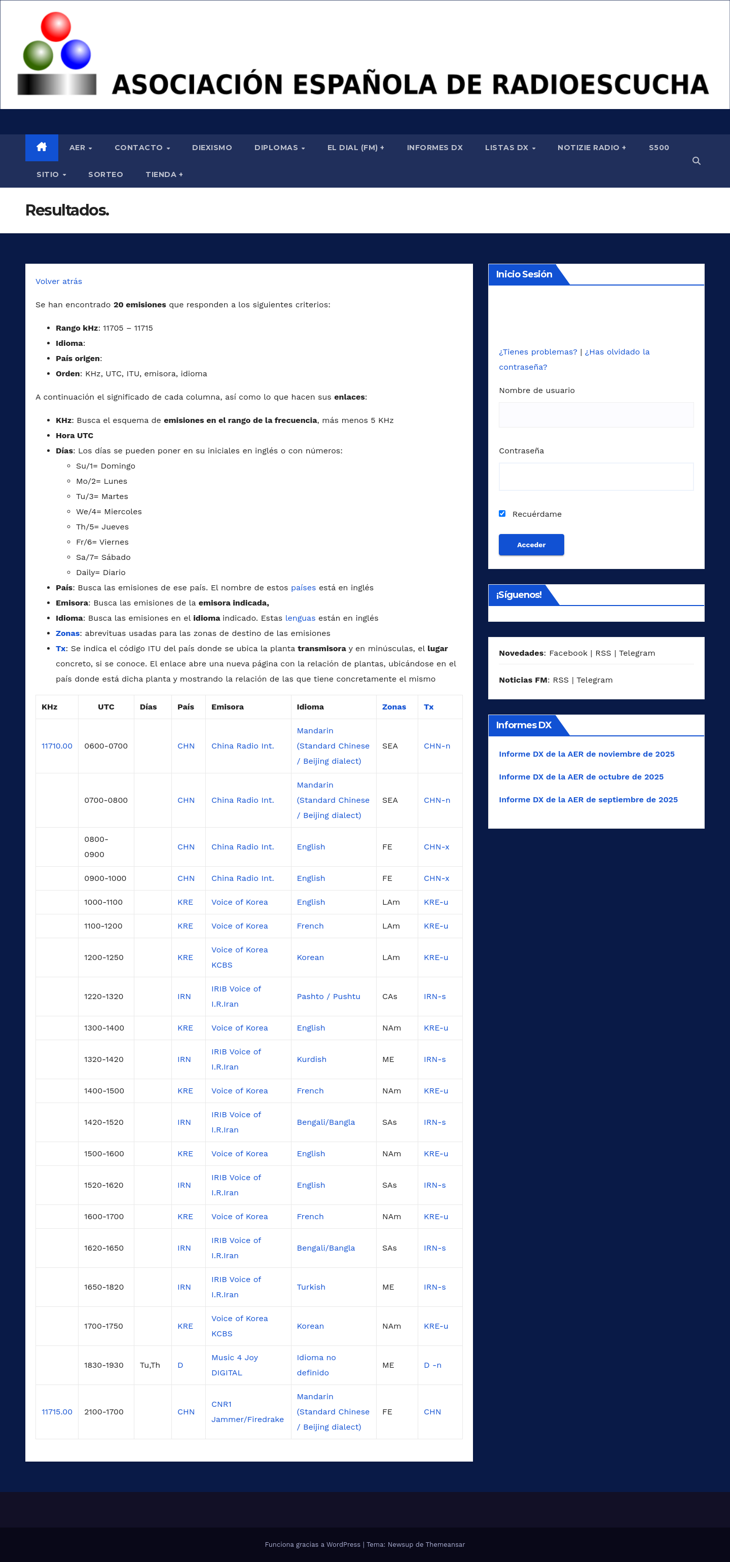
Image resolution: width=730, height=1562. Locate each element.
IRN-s (435, 996)
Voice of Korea (239, 902)
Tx (60, 648)
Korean (310, 957)
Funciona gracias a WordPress (313, 1544)
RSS (603, 653)
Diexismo (212, 147)
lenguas (300, 618)
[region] (365, 54)
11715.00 (57, 1411)
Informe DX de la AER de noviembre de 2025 (587, 754)
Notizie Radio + (592, 147)
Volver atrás (58, 281)
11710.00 (57, 746)
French (310, 926)
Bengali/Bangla (326, 1122)
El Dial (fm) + (356, 147)
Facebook (568, 653)
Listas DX (508, 147)
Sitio (48, 174)
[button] (696, 161)
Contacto (140, 147)
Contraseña (521, 450)
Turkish (311, 1287)
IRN (184, 996)
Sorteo (105, 174)
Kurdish (312, 1059)
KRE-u (436, 902)
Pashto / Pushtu (329, 996)
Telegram (637, 653)
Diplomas (277, 147)
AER (78, 147)
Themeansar (445, 1544)
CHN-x (436, 846)
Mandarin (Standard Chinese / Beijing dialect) (333, 746)
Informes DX (435, 147)
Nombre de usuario (537, 390)
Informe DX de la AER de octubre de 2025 (581, 777)
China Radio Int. (242, 746)
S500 (659, 147)
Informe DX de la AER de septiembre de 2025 (588, 799)
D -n (433, 1365)
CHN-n (437, 746)
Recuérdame (530, 514)
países (303, 587)
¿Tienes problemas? (539, 352)
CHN (186, 746)
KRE (185, 902)
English (311, 846)
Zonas (68, 633)
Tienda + (164, 174)
